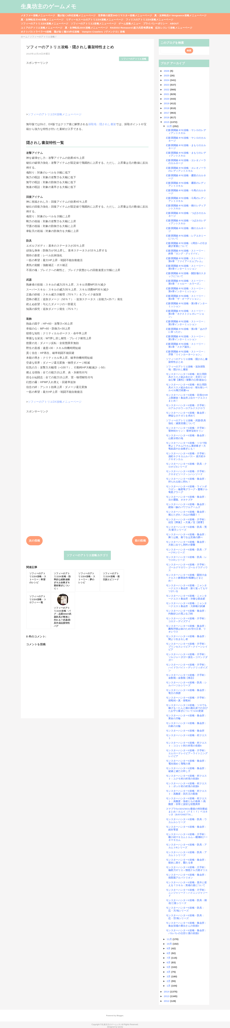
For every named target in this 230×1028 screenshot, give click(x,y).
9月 (169, 948)
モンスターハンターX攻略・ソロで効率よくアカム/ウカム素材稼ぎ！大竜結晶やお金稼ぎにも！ (186, 446)
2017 (167, 112)
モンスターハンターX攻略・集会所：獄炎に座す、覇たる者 (186, 861)
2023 (167, 84)
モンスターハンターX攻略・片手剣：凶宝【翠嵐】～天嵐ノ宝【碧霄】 (186, 521)
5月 (169, 967)
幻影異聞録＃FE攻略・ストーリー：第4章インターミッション (186, 290)
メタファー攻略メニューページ (38, 15)
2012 (167, 1001)
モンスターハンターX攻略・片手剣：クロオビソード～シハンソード (186, 473)
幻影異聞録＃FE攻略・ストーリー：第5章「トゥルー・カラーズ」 (186, 282)
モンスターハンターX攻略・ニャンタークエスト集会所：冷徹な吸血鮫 (186, 597)
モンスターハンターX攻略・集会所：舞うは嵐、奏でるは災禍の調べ (186, 536)
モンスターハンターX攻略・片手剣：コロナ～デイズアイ (186, 620)
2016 (167, 117)
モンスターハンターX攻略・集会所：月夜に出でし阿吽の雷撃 (186, 543)
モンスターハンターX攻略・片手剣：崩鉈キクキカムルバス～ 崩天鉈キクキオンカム (186, 456)
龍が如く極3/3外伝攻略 (67, 31)
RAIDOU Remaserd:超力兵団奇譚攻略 (131, 27)
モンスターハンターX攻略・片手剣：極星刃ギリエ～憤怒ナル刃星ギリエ (186, 868)
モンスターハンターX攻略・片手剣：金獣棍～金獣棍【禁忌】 (186, 676)
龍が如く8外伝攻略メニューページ (76, 15)
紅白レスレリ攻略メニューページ (173, 27)
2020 (167, 98)
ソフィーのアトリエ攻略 (133, 59)
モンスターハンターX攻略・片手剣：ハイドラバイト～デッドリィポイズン (186, 667)
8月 (169, 953)
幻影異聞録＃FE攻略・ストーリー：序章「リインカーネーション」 (186, 353)
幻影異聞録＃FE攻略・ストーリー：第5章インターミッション (186, 267)
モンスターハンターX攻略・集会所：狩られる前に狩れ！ (186, 480)
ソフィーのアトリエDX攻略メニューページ (44, 23)
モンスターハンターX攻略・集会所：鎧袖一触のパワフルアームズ (186, 506)
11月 (170, 939)
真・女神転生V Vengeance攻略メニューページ (180, 15)
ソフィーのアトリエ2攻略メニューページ (93, 23)
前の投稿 (140, 540)
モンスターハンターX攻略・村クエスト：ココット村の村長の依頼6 (186, 744)
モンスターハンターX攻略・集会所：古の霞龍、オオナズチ (186, 498)
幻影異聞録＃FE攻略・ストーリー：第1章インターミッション (186, 338)
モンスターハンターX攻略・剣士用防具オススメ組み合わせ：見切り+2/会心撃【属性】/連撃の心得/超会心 (186, 377)
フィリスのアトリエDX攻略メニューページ (149, 19)
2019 (167, 103)
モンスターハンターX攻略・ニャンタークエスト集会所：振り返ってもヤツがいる (186, 588)
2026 (167, 71)
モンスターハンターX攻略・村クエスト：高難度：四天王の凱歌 (186, 792)
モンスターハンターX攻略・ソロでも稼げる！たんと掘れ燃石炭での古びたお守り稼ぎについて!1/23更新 (186, 708)
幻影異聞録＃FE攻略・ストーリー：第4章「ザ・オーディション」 (186, 297)
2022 (167, 89)
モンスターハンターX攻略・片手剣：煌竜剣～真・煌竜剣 (186, 699)
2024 (167, 80)
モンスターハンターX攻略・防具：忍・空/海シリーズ (185, 917)
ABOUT (174, 23)
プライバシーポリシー (155, 23)
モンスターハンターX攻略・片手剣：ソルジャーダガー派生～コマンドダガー (186, 657)
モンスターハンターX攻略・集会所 (185, 730)
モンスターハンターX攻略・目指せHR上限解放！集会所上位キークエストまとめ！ (187, 398)
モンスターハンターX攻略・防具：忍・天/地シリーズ (185, 909)
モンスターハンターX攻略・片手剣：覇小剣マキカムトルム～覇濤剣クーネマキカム (186, 837)
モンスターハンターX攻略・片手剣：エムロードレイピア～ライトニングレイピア (186, 753)
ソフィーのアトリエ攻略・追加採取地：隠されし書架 (185, 368)
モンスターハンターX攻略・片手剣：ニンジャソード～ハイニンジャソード (186, 893)
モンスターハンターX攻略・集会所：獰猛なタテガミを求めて (186, 414)
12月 (170, 126)
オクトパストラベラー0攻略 (36, 31)
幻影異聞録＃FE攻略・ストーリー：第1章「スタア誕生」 (186, 345)
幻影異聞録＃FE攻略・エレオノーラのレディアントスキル (186, 169)
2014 (167, 991)
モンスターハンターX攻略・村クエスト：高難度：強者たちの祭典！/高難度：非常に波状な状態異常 (186, 801)
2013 (167, 996)
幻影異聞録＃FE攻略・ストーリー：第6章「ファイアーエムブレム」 (186, 260)
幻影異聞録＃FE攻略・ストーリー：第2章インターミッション (186, 323)
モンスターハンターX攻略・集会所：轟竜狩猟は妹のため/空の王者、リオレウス (186, 629)
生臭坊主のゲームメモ (48, 6)
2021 (167, 94)
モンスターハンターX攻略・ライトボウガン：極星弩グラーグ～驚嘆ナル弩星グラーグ (186, 489)
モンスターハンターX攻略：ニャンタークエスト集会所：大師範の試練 (186, 604)
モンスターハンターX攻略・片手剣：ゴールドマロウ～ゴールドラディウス (186, 567)
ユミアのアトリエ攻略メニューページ (41, 27)
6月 (169, 962)
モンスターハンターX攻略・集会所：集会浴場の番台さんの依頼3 (186, 924)
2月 (169, 981)
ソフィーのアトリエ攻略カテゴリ (87, 555)
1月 (169, 985)
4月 (169, 971)
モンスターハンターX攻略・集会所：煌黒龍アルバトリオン (186, 876)
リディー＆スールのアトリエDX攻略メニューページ (94, 19)
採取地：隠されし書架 (102, 124)
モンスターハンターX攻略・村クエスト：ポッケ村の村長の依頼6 (186, 785)
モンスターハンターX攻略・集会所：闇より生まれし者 (186, 637)
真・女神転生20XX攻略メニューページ (86, 27)
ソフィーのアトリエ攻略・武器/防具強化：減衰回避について (186, 422)
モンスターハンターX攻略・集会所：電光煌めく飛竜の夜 (186, 762)
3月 (169, 976)
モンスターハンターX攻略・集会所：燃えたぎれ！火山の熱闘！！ (186, 513)
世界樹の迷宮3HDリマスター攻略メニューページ (125, 15)
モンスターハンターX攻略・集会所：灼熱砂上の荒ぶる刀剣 (186, 612)
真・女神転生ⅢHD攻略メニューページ (42, 19)
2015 (167, 122)
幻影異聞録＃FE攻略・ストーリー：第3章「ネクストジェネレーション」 (186, 314)
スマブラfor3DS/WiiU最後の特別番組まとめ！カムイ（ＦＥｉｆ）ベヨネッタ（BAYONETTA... (186, 811)
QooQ (120, 1027)
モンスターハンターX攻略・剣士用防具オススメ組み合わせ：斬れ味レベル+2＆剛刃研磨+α (186, 387)
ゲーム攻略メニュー (130, 23)
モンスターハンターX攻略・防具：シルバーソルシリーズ (186, 684)
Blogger (120, 1016)
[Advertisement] (87, 87)
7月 (169, 957)
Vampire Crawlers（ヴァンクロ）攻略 (103, 31)
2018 (167, 108)
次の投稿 (34, 540)
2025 (167, 75)
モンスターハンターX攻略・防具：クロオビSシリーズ (186, 465)
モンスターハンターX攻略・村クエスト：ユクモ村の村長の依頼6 (186, 777)
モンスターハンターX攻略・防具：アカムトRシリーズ (186, 846)
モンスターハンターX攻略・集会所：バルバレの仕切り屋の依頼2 (186, 932)
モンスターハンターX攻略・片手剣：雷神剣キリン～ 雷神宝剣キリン (186, 429)
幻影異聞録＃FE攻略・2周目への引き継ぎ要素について (186, 244)
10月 (170, 943)
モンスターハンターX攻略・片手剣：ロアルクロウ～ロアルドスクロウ (186, 407)
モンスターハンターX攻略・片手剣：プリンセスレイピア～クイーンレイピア (186, 646)
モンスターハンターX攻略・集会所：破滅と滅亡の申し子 (186, 769)
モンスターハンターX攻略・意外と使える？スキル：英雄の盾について (186, 884)
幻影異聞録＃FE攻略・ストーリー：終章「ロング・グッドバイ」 (186, 252)
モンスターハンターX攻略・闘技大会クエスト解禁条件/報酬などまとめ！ (186, 578)
